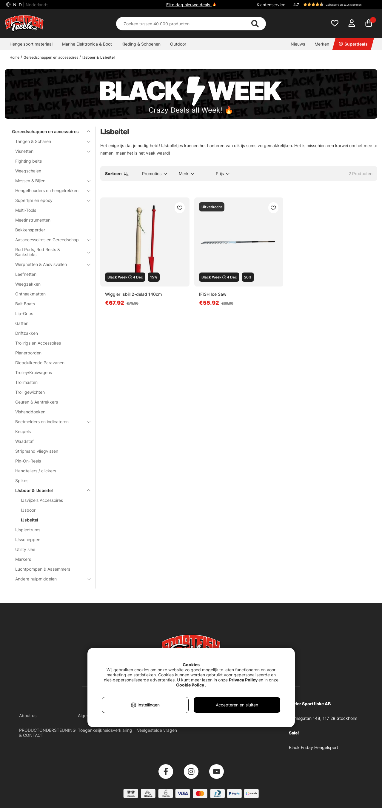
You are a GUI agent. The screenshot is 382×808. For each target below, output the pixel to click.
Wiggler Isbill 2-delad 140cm (133, 294)
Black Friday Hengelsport (313, 747)
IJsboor (28, 510)
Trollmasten (26, 382)
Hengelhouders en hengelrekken (49, 190)
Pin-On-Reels (28, 460)
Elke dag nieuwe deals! (189, 4)
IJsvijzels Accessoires (42, 500)
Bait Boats (25, 303)
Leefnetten (25, 274)
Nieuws (298, 43)
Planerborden (28, 352)
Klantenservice (271, 4)
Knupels (23, 431)
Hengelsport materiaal (31, 43)
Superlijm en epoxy (49, 200)
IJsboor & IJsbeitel (98, 57)
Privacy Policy (243, 679)
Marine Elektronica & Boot (87, 43)
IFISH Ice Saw (213, 294)
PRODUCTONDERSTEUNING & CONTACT (47, 733)
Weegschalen (28, 170)
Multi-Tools (25, 210)
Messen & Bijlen (49, 180)
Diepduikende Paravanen (39, 362)
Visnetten (49, 151)
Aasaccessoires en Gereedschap (49, 239)
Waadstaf (24, 441)
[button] (332, 4)
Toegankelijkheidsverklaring (105, 730)
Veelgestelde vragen (157, 730)
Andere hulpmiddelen (49, 578)
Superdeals (353, 43)
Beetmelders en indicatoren (49, 421)
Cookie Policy (190, 684)
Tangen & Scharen (49, 141)
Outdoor (178, 43)
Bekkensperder (30, 229)
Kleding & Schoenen (141, 43)
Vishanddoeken (30, 411)
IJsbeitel (29, 519)
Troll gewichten (30, 392)
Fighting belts (28, 161)
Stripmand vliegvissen (36, 451)
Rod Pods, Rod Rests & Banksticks (49, 252)
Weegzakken (28, 284)
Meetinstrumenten (32, 219)
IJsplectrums (27, 529)
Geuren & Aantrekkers (36, 401)
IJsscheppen (27, 539)
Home (14, 57)
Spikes (21, 480)
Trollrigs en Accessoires (38, 342)
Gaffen (21, 323)
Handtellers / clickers (35, 470)
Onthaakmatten (30, 293)
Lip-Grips (24, 313)
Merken (322, 43)
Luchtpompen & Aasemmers (42, 569)
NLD (30, 4)
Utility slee (25, 549)
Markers (23, 559)
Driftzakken (26, 333)
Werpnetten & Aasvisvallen (49, 264)
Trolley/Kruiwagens (33, 372)
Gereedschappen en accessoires (51, 57)
